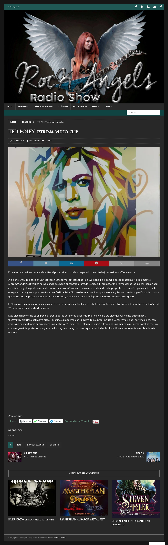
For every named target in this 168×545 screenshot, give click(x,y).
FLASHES (49, 140)
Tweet (14, 420)
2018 (19, 444)
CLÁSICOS (63, 106)
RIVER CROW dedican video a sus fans (31, 519)
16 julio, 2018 (18, 140)
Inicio (10, 106)
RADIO (109, 106)
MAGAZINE (23, 106)
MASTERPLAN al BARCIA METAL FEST (82, 519)
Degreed (54, 444)
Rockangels (34, 140)
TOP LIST (96, 106)
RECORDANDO (80, 106)
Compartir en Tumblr (77, 420)
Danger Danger (35, 444)
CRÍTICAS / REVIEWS (43, 106)
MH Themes (61, 537)
